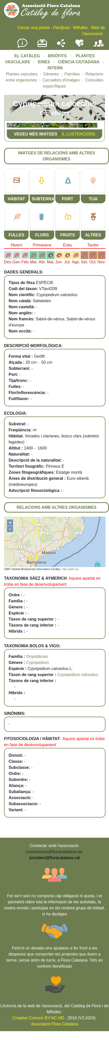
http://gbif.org (70, 569)
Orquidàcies (37, 656)
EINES (44, 62)
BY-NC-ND (38, 1018)
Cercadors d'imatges (61, 80)
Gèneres (51, 74)
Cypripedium (37, 662)
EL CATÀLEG (27, 56)
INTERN (55, 68)
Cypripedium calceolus (77, 674)
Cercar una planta (33, 27)
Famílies (72, 74)
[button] (9, 126)
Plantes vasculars (22, 74)
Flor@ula (61, 27)
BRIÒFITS (58, 56)
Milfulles (80, 27)
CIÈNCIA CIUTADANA (79, 62)
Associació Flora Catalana (54, 1024)
